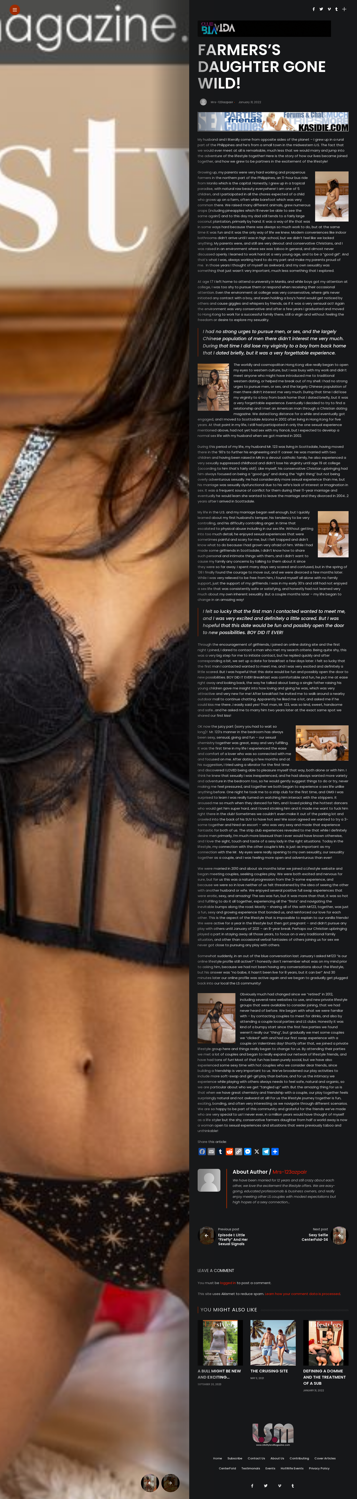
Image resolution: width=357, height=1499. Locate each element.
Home (217, 1449)
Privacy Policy (319, 1459)
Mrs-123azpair (222, 102)
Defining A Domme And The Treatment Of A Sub (324, 1377)
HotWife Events (292, 1459)
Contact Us (256, 1449)
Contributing (299, 1449)
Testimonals (250, 1459)
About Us (277, 1449)
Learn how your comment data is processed (302, 1293)
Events (270, 1459)
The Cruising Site (269, 1371)
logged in (228, 1282)
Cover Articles (325, 1449)
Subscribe (234, 1449)
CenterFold (227, 1459)
